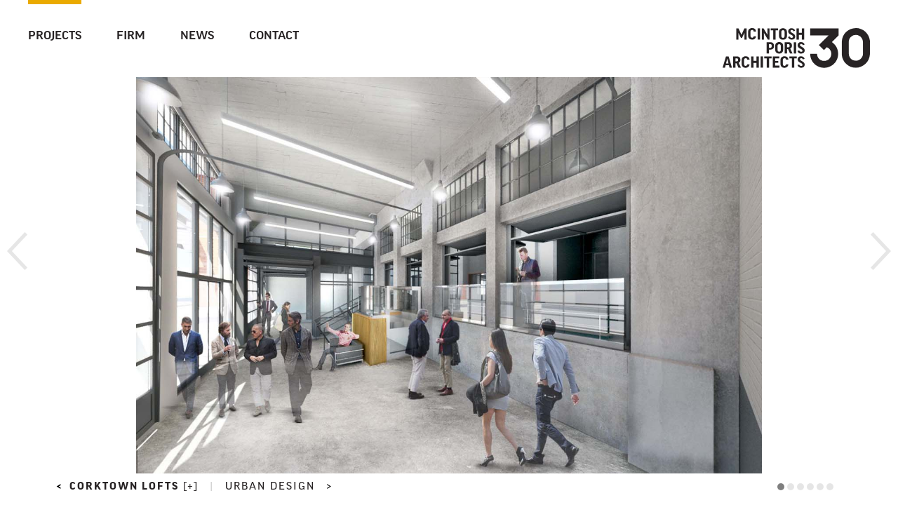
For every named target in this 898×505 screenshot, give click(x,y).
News (197, 36)
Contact (274, 36)
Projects (54, 36)
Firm (130, 36)
